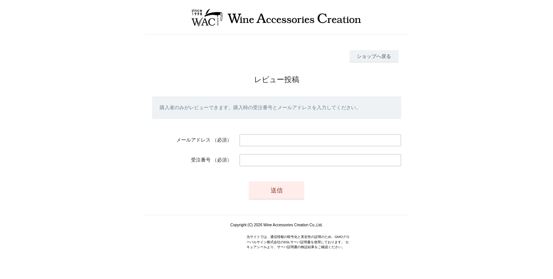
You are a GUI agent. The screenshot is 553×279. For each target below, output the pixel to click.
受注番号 (201, 160)
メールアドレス (193, 140)
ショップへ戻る (374, 56)
